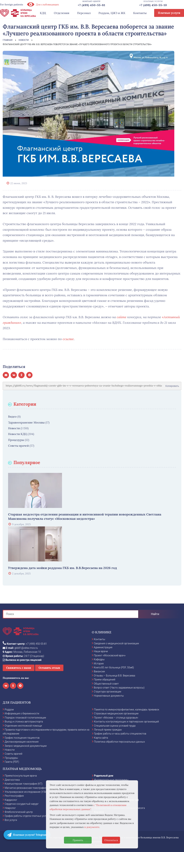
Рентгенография (14, 795)
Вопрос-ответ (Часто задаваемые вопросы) (119, 687)
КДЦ (43, 13)
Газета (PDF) (12, 761)
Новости (14, 428)
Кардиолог (11, 799)
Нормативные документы (109, 695)
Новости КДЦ (17, 434)
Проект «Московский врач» (110, 655)
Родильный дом (103, 775)
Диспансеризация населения (21, 741)
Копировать (172, 384)
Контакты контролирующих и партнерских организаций (126, 721)
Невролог (10, 808)
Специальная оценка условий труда (114, 725)
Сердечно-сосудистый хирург (22, 803)
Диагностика (12, 779)
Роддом (9, 709)
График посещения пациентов (22, 737)
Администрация (103, 647)
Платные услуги (169, 13)
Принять (78, 840)
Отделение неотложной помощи (23, 725)
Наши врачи (101, 651)
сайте (121, 317)
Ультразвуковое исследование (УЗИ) (26, 791)
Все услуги (11, 820)
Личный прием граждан (108, 729)
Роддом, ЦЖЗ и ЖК (111, 13)
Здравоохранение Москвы (26, 422)
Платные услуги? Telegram (27, 835)
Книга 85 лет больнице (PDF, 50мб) (114, 667)
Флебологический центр (19, 811)
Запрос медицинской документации (26, 745)
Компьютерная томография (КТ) (23, 783)
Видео (12, 416)
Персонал (84, 13)
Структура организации (107, 691)
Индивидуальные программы (111, 779)
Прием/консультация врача (21, 775)
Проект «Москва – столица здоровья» (116, 717)
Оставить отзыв (49, 667)
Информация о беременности (22, 713)
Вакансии (99, 671)
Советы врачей (18, 445)
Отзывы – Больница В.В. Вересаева (114, 675)
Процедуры (16, 440)
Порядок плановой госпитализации (25, 717)
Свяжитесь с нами (18, 667)
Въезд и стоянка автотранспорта (24, 721)
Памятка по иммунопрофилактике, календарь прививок (126, 709)
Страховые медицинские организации (116, 713)
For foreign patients (11, 4)
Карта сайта (101, 737)
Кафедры (99, 659)
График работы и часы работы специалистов (120, 733)
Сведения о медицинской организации (116, 643)
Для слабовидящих (43, 4)
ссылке (68, 339)
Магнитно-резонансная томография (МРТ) (29, 787)
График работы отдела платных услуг (26, 815)
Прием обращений (104, 679)
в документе (92, 827)
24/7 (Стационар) (23, 656)
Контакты (140, 13)
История (99, 663)
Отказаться (111, 840)
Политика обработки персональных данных (119, 741)
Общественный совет (106, 683)
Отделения (61, 13)
